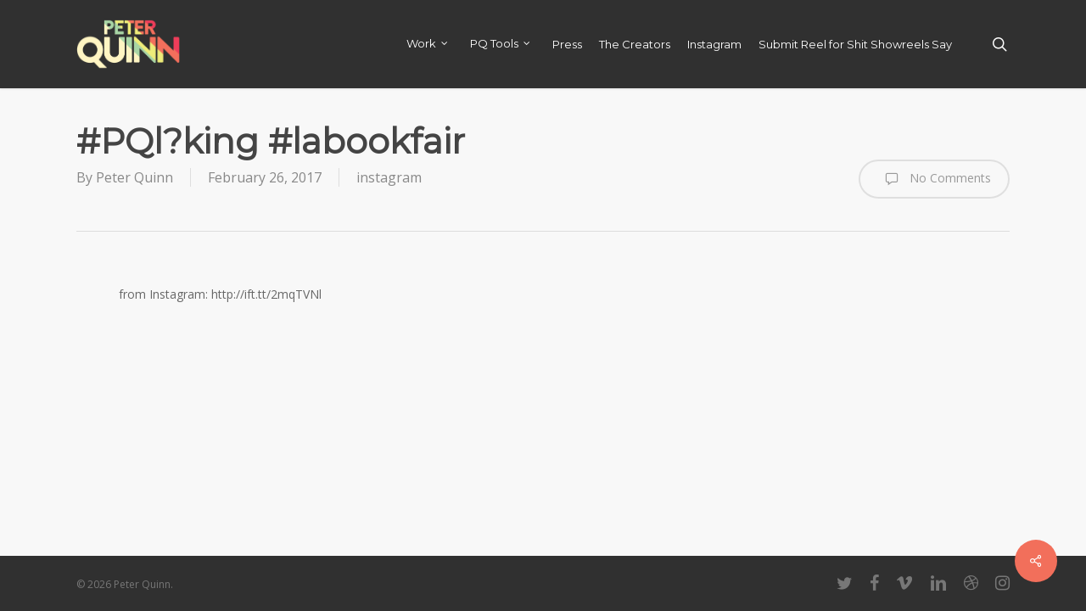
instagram (389, 177)
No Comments (934, 179)
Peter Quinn (134, 177)
